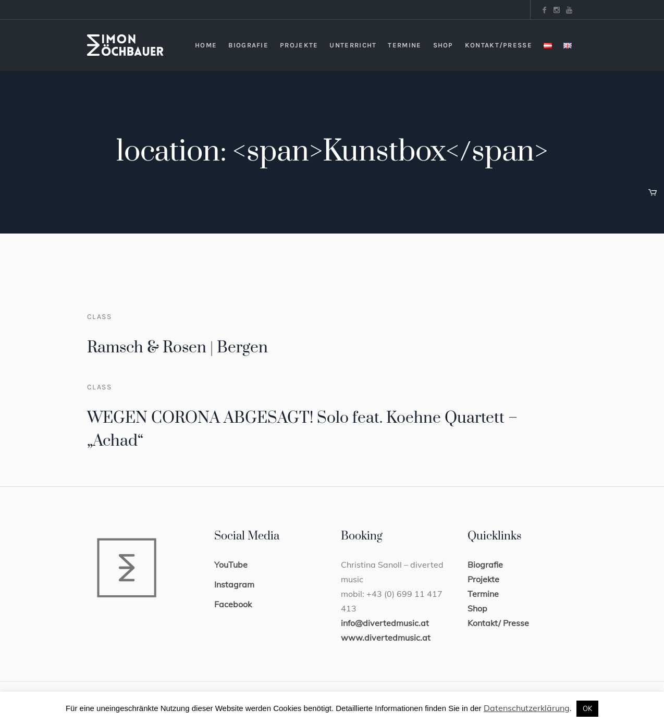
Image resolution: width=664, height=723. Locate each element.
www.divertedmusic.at (386, 637)
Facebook (233, 604)
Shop (477, 608)
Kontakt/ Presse (498, 623)
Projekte (483, 579)
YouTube (231, 564)
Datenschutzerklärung (527, 708)
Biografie (485, 564)
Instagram (234, 584)
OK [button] (587, 708)
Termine (483, 594)
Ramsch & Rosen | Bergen (177, 348)
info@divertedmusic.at (385, 623)
